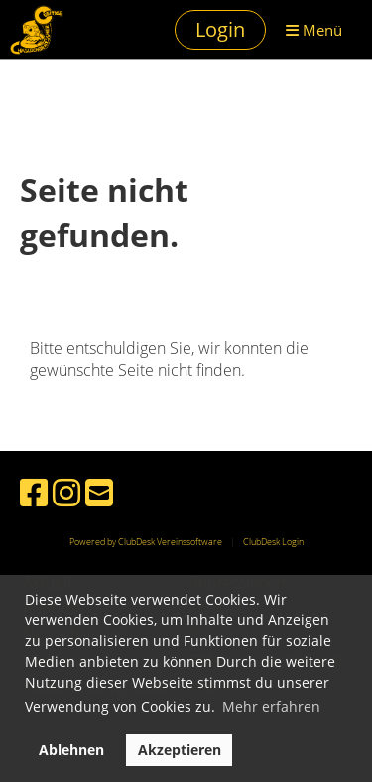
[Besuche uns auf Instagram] (66, 492)
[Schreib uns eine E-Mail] (99, 492)
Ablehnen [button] (71, 749)
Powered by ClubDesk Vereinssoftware (145, 541)
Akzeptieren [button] (179, 749)
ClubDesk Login (273, 541)
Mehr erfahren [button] (271, 706)
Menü (314, 30)
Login (220, 29)
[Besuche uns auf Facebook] (34, 492)
